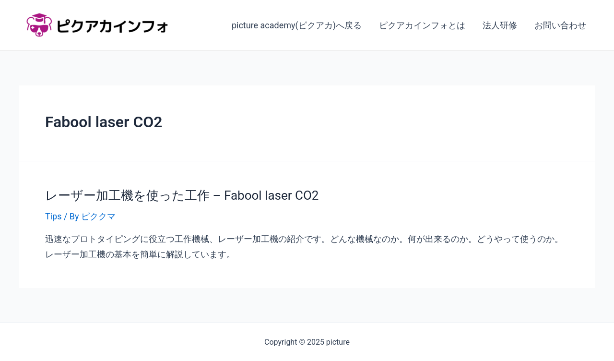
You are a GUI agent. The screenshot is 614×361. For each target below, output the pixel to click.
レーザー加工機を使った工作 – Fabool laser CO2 (182, 195)
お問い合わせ (560, 25)
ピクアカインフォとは (422, 25)
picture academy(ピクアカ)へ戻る (297, 25)
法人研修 (500, 25)
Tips (53, 216)
